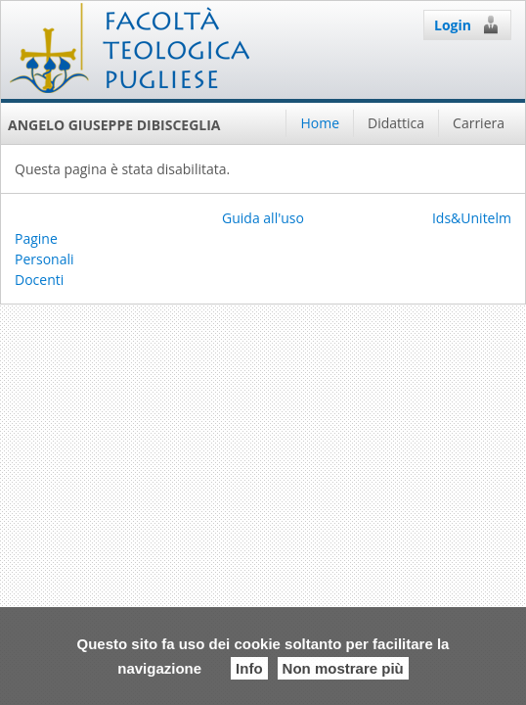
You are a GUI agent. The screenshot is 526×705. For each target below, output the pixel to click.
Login (467, 24)
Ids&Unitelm (471, 218)
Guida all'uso (263, 218)
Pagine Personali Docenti (44, 259)
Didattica (396, 123)
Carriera (478, 123)
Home (319, 123)
